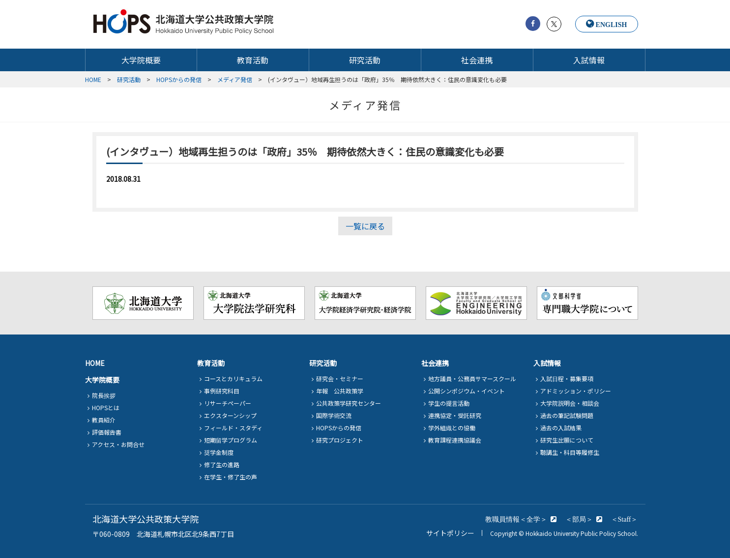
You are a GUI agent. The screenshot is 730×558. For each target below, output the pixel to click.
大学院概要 (141, 60)
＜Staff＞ (624, 519)
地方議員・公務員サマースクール (472, 378)
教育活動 (252, 60)
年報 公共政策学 (339, 391)
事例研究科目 (221, 391)
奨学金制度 (219, 452)
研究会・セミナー (339, 378)
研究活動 (364, 60)
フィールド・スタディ (233, 427)
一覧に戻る (365, 226)
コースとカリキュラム (233, 378)
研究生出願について (566, 440)
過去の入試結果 (561, 427)
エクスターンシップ (230, 415)
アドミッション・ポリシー (575, 391)
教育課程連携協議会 (454, 440)
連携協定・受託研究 (454, 415)
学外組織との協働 (451, 427)
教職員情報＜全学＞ (516, 519)
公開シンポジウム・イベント (466, 391)
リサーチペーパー (227, 403)
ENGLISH (611, 24)
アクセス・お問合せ (118, 444)
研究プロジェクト (339, 440)
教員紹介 (104, 420)
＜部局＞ (579, 519)
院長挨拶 (104, 395)
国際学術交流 (333, 415)
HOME (95, 363)
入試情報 (589, 60)
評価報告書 (106, 432)
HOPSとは (105, 407)
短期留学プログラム (230, 440)
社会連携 (477, 60)
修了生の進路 (221, 464)
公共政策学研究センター (348, 403)
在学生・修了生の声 (230, 477)
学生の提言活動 (448, 403)
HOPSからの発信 (338, 427)
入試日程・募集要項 (566, 378)
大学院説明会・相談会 (569, 403)
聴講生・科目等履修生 (569, 452)
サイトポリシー (450, 533)
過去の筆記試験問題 (566, 415)
